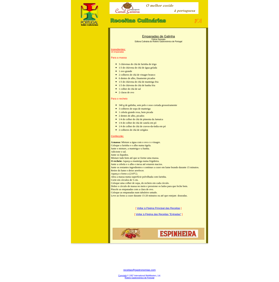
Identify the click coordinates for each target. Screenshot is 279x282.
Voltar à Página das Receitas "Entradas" (158, 214)
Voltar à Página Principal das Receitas (158, 208)
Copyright (122, 276)
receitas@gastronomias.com (139, 269)
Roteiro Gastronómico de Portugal (139, 278)
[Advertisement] (89, 90)
